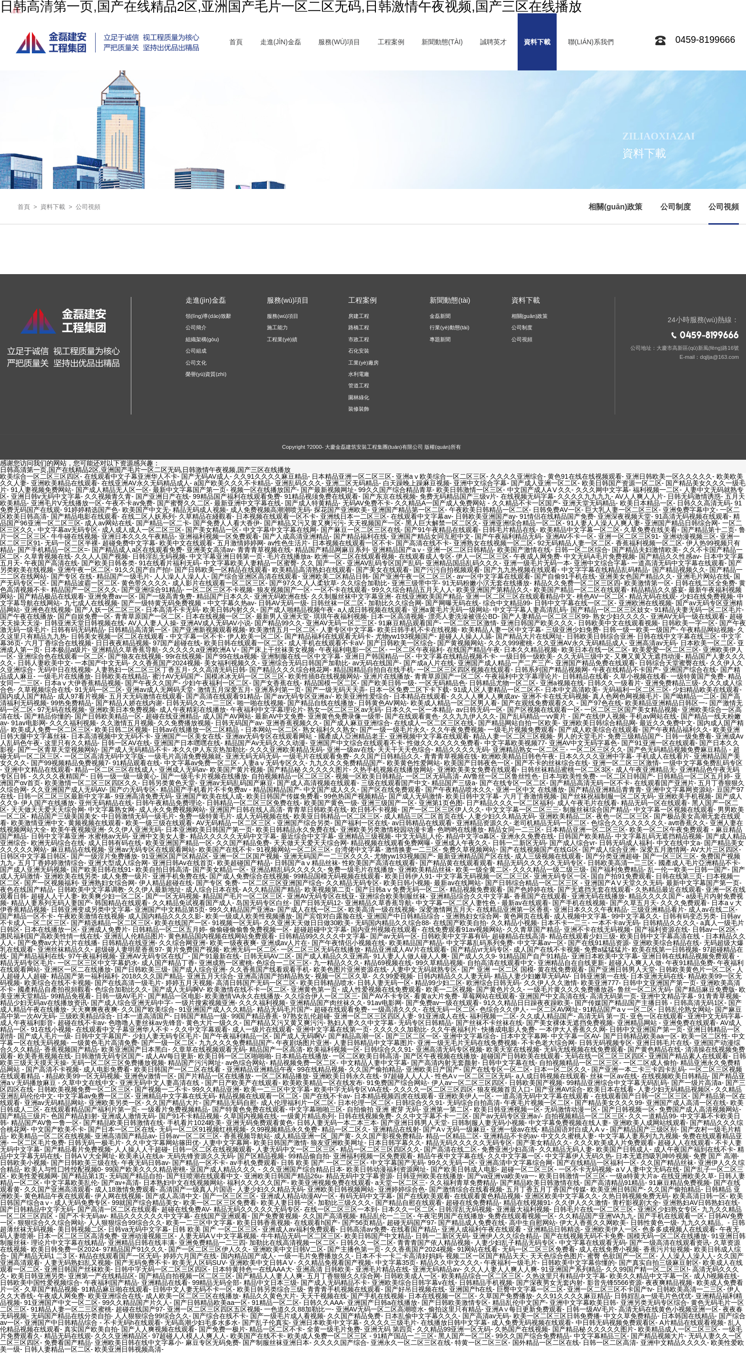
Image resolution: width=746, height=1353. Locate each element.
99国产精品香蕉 (255, 1016)
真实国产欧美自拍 (91, 1329)
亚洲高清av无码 (652, 643)
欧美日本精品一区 (646, 503)
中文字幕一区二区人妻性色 (457, 903)
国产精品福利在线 (360, 536)
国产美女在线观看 (382, 569)
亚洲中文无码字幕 (714, 1016)
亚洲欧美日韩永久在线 (346, 1076)
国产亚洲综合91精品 (151, 589)
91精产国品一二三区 (403, 1336)
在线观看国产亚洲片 (664, 783)
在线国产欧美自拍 (459, 923)
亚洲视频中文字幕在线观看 (429, 736)
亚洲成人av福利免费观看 (299, 1229)
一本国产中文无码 (101, 663)
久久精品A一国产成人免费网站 (441, 503)
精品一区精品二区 (452, 1136)
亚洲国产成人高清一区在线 (686, 1102)
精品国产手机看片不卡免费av (204, 789)
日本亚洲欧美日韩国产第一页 (209, 829)
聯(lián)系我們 (591, 42)
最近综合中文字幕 (307, 836)
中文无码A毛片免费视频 (599, 556)
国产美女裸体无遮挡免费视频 (569, 1023)
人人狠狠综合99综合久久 (125, 1222)
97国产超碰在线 (176, 643)
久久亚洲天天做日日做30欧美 (307, 923)
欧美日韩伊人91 (408, 876)
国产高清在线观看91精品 (223, 696)
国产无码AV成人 (205, 476)
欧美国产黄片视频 (236, 769)
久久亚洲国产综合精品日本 (303, 1169)
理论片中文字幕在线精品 (67, 1242)
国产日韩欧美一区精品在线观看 (221, 569)
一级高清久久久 (395, 1009)
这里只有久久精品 (71, 743)
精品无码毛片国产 (283, 1009)
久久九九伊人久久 (469, 716)
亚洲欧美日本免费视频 (122, 709)
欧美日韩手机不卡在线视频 (417, 629)
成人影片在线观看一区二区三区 (218, 583)
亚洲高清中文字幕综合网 (515, 1162)
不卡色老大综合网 (548, 1043)
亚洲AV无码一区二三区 (340, 623)
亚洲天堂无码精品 (589, 503)
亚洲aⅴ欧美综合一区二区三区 (441, 476)
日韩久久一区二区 (366, 1242)
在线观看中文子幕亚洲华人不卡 (130, 476)
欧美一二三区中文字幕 (277, 1089)
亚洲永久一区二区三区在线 (411, 1342)
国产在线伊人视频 (599, 716)
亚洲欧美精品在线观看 (64, 483)
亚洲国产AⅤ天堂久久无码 (623, 883)
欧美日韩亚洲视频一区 (507, 1109)
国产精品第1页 (83, 1176)
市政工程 (358, 339)
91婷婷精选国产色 (91, 510)
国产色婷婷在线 (530, 889)
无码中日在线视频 (64, 669)
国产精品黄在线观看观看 (456, 863)
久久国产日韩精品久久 (386, 756)
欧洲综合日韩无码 (493, 983)
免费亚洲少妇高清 (508, 1149)
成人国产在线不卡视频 (546, 949)
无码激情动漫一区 (571, 1109)
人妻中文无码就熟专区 (424, 969)
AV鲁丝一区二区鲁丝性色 (501, 776)
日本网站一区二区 (271, 729)
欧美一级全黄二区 (482, 869)
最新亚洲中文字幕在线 (247, 503)
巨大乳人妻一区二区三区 (621, 510)
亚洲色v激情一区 (149, 1076)
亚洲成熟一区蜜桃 (225, 963)
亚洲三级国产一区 (387, 803)
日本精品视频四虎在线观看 (394, 1096)
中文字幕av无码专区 (68, 529)
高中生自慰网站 (532, 1222)
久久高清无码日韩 (218, 669)
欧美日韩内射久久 (229, 609)
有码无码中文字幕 (366, 1196)
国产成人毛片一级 (44, 1036)
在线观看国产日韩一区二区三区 (641, 1096)
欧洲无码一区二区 (250, 949)
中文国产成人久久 (330, 789)
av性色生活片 (287, 543)
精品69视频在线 (388, 963)
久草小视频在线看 (640, 676)
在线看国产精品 (414, 1229)
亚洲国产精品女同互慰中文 (431, 536)
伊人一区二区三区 (482, 556)
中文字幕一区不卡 (196, 636)
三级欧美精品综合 (85, 1016)
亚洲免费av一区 (111, 596)
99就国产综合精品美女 (145, 1202)
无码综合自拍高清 (473, 1102)
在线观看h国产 (316, 1222)
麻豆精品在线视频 (77, 849)
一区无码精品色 (442, 683)
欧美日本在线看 (610, 1089)
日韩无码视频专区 (605, 1043)
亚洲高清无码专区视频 (449, 1049)
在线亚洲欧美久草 (687, 1176)
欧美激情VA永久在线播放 (242, 996)
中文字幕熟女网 (111, 809)
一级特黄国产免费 (697, 676)
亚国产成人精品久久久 (224, 1169)
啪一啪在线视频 (260, 703)
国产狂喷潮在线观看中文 (203, 1176)
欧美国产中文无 (145, 510)
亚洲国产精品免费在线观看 (595, 663)
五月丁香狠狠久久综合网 (343, 1276)
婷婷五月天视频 (189, 983)
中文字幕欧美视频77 (514, 743)
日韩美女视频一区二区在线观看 (118, 636)
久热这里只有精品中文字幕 (566, 1276)
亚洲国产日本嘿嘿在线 (187, 743)
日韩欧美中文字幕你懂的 (578, 1262)
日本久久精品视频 (530, 649)
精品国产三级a (453, 783)
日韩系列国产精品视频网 (551, 669)
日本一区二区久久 (560, 1069)
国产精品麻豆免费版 (705, 989)
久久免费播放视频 (184, 723)
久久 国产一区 (322, 563)
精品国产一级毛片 (123, 576)
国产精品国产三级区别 (643, 1129)
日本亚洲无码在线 (657, 976)
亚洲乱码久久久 (298, 483)
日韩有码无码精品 (77, 629)
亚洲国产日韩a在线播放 (382, 1302)
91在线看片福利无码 (169, 563)
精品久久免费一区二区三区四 (577, 583)
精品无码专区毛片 (26, 963)
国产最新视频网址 (327, 490)
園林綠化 (358, 397)
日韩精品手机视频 (485, 1282)
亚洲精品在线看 (164, 1282)
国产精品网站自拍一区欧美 (518, 723)
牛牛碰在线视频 (74, 536)
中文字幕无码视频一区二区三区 (483, 876)
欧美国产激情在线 (523, 549)
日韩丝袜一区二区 (337, 603)
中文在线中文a (678, 843)
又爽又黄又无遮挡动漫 (647, 656)
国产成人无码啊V (177, 989)
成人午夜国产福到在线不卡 (694, 1149)
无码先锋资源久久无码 (200, 1156)
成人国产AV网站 (227, 716)
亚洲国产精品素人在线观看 (688, 1056)
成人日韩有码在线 (114, 843)
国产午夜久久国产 (151, 683)
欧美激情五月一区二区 (282, 629)
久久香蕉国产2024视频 (166, 663)
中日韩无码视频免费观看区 (616, 1322)
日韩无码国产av (238, 723)
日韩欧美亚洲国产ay (485, 516)
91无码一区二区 (98, 689)
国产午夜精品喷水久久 (458, 789)
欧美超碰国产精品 (243, 863)
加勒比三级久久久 (344, 1202)
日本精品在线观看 (420, 696)
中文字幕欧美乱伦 (71, 1182)
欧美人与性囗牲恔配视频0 (62, 1169)
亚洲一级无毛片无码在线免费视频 (467, 1043)
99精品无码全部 (216, 1282)
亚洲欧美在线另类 (71, 876)
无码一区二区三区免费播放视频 (117, 1063)
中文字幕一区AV (575, 1036)
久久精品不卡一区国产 (525, 503)
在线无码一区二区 (449, 1009)
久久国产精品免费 (242, 843)
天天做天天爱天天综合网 (47, 809)
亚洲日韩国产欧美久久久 (537, 623)
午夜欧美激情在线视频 (91, 916)
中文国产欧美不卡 (57, 1129)
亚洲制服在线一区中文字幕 (301, 656)
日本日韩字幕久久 (395, 1142)
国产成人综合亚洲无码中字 (131, 1003)
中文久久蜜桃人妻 (567, 1136)
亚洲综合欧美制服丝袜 (392, 896)
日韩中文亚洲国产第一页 (659, 983)
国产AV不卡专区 (386, 996)
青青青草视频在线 (264, 549)
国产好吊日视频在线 (415, 1289)
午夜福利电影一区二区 (352, 649)
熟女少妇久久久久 (619, 616)
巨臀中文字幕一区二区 (530, 1289)
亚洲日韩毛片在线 (662, 1043)
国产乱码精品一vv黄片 (534, 716)
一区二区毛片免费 (37, 1142)
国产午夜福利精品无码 (508, 536)
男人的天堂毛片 (580, 736)
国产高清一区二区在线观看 (117, 1209)
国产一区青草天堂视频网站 (58, 749)
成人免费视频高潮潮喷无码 (270, 510)
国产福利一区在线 (361, 823)
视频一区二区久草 (341, 976)
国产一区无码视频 (172, 896)
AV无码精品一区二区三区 (234, 823)
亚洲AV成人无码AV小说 (215, 623)
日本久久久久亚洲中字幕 (595, 756)
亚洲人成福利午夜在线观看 (482, 1229)
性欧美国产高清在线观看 (378, 863)
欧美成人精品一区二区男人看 (454, 703)
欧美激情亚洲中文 (37, 823)
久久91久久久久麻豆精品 (271, 476)
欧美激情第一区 (647, 583)
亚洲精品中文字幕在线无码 (175, 1096)
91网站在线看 (477, 1249)
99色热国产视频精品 (354, 796)
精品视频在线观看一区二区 (259, 1096)
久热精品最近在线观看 (668, 889)
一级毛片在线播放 (64, 676)
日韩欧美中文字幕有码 (454, 936)
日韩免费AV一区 (557, 510)
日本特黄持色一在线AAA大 (252, 1269)
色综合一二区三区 (282, 963)
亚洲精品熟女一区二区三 (529, 749)
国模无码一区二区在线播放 (667, 1236)
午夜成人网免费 (536, 556)
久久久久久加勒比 (400, 1029)
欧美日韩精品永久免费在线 (296, 829)
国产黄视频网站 (460, 643)
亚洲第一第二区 (446, 1109)
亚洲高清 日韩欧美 (323, 1269)
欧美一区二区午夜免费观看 (670, 829)
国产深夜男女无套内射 (549, 1282)
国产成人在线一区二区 (310, 909)
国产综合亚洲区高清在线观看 (254, 576)
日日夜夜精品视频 (122, 643)
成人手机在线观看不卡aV (325, 643)
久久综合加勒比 (364, 583)
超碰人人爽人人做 (635, 963)
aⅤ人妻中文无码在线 (647, 1169)
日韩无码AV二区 (268, 956)
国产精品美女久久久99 (608, 1102)
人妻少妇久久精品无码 (501, 816)
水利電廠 (358, 374)
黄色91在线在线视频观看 (585, 476)
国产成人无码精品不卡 (134, 749)
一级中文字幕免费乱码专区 (703, 763)
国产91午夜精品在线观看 (441, 529)
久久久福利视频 (72, 723)
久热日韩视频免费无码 (635, 1196)
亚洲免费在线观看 (689, 1023)
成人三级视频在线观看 (548, 856)
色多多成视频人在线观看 (679, 1229)
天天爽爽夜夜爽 (94, 1009)
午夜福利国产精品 (110, 1282)
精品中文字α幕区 (471, 836)
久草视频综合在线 (44, 689)
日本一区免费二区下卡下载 (409, 689)
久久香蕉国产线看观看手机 (269, 969)
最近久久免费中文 (666, 723)
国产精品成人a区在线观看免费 (137, 549)
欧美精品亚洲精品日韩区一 (665, 703)
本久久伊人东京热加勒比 (208, 749)
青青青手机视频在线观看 (344, 1289)
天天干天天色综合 (404, 749)
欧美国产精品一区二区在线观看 (580, 589)
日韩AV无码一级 (282, 603)
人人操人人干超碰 (141, 1149)
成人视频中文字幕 (580, 916)
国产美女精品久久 (542, 1142)
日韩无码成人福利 (625, 843)
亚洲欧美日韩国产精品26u (283, 1176)
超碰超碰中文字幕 (320, 929)
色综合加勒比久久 (121, 989)
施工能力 (277, 327)
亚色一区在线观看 (656, 1016)
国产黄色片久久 (499, 989)
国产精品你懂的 (47, 716)
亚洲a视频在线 (562, 683)
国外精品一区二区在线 (545, 1342)
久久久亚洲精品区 (121, 1336)
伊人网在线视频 (118, 1196)
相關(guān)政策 (529, 316)
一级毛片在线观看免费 (316, 756)
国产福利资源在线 (661, 929)
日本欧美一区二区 (707, 643)
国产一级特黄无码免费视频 (162, 603)
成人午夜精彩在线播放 (192, 709)
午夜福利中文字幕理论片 (521, 676)
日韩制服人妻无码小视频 (488, 1122)
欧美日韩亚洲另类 (37, 1276)
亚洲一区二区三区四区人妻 (374, 1016)
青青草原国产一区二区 (148, 616)
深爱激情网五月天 (445, 909)
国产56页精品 (362, 1222)
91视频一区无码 (236, 923)
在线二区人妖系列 (148, 516)
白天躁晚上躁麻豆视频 (416, 483)
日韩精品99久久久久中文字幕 (322, 936)
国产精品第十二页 (708, 529)
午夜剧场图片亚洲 (302, 1043)
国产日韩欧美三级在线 (84, 1162)
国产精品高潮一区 (355, 1036)
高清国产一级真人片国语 (196, 1189)
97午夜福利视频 (92, 956)
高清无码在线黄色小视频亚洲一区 (668, 1309)
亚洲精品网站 (638, 1023)
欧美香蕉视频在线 (44, 1056)
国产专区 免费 (217, 883)
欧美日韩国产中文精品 (377, 1236)
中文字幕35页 (395, 1262)
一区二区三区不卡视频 (219, 589)
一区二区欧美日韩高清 (366, 1056)
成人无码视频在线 (262, 816)
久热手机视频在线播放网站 (393, 769)
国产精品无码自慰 (229, 1102)
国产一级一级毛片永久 (393, 729)
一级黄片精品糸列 (307, 1116)
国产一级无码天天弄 (335, 689)
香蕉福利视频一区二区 (649, 543)
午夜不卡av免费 (129, 503)
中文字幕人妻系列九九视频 (638, 1136)
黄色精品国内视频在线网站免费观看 (221, 936)
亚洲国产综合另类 (303, 823)
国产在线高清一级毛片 (128, 983)
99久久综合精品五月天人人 (412, 589)
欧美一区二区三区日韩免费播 (556, 1316)
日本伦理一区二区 (364, 1102)
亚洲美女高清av (210, 549)
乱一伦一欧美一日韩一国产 (687, 869)
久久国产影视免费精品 (388, 1136)
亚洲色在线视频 (47, 609)
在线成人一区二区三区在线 (434, 723)
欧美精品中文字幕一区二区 (580, 529)
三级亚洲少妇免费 (572, 629)
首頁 (236, 42)
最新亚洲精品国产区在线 (473, 856)
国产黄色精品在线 (654, 1049)
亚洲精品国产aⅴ (397, 549)
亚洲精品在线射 (396, 1129)
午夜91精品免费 (689, 963)
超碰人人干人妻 (54, 896)
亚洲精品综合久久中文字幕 (470, 896)
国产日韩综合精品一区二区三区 (532, 883)
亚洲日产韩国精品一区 (378, 656)
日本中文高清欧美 (571, 689)
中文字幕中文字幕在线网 (279, 529)
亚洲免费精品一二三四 (212, 1242)
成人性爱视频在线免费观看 (382, 989)
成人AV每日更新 (170, 1056)
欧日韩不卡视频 (374, 809)
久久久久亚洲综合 (516, 476)
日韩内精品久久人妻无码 (454, 976)
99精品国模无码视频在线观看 (337, 876)
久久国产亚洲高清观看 (57, 1189)
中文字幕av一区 (540, 943)
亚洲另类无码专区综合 (653, 1302)
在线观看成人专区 (425, 556)
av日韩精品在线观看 (422, 823)
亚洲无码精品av (436, 1269)
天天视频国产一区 (374, 523)
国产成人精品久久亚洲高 (332, 956)
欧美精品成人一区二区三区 (678, 1329)
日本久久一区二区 (408, 1209)
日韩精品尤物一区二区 (502, 683)
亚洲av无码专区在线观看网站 (270, 736)
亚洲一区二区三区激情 (625, 763)
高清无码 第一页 (602, 1016)
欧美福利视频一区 (333, 1049)
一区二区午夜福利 (415, 649)
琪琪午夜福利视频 (340, 616)
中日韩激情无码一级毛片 (138, 816)
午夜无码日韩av (144, 1162)
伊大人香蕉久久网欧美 (593, 1222)
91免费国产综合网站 (396, 1082)
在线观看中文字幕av (421, 516)
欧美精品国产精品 (415, 943)
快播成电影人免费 (508, 1029)
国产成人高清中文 (172, 1196)
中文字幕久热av (231, 603)
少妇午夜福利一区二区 (215, 683)
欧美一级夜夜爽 (233, 943)
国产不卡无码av (82, 1216)
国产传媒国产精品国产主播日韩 (622, 1003)
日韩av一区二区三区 (189, 1136)
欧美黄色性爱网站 (413, 763)
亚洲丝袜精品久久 (64, 949)
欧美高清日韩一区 (699, 1196)
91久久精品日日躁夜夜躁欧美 (527, 1003)
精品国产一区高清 (276, 1049)
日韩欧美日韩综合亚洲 (600, 636)
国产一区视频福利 (51, 883)
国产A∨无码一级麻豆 (454, 1129)
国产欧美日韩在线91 (101, 869)
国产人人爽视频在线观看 (158, 1329)
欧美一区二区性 (704, 1036)
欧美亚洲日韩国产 (617, 1189)
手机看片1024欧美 (194, 1122)
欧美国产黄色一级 (330, 803)
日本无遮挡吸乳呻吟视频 (652, 1156)
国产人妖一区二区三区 (108, 609)
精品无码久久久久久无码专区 (540, 863)
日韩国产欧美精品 (584, 836)
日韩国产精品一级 (200, 1016)
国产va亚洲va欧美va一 (501, 1176)
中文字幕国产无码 (397, 1162)
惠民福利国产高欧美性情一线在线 (50, 936)
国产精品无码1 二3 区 (43, 1256)
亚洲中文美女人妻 (159, 836)
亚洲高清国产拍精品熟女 (274, 976)
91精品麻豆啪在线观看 (115, 1289)
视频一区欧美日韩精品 (368, 776)
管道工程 (358, 385)
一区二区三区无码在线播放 (321, 949)
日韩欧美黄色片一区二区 (695, 969)
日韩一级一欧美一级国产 (639, 629)
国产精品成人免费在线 (471, 1222)
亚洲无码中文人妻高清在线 (160, 1082)
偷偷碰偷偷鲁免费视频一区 (249, 929)
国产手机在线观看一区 (671, 1216)
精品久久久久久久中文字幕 (150, 1216)
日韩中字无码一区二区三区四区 (161, 1269)
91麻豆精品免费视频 (679, 1182)
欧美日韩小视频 (406, 883)
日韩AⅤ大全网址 (89, 1156)
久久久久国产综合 (340, 1342)
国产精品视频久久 (679, 569)
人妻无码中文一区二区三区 (296, 1149)
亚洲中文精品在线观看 (37, 769)
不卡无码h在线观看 (132, 1322)
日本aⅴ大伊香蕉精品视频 (82, 683)
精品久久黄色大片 (269, 1296)
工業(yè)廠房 (363, 362)
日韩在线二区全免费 (705, 583)
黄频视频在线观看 (94, 823)
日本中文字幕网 (524, 1036)
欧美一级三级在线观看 (159, 823)
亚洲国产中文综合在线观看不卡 (356, 743)
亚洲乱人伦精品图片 (134, 936)
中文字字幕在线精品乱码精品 (604, 569)
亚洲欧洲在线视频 (645, 603)
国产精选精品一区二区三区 (111, 923)
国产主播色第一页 (354, 1249)
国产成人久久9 (473, 956)
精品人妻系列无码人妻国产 (51, 903)
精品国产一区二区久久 (84, 589)
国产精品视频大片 (657, 1336)
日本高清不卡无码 (172, 609)
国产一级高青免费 (165, 596)
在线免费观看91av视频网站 (462, 929)
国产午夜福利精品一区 (236, 1036)
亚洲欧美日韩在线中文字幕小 (138, 1342)
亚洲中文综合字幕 (480, 483)
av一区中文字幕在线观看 (493, 576)
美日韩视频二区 (81, 1229)
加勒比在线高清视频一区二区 (292, 1242)
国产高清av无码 (486, 1316)
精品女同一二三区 (514, 829)
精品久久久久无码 (462, 749)
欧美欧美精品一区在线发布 (323, 1082)
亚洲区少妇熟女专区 (667, 1209)
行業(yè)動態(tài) (449, 327)
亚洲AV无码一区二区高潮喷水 (380, 1309)
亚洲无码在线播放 (598, 896)
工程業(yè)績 (282, 339)
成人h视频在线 (715, 1276)
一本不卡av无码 (615, 923)
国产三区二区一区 (412, 1036)
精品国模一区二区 (330, 683)
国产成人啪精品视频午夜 (297, 609)
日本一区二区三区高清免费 (78, 1236)
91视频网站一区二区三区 (293, 849)
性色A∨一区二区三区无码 (473, 1076)
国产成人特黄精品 (311, 503)
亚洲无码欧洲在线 (280, 596)
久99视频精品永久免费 (284, 1129)
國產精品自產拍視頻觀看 (54, 989)
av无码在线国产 (376, 663)
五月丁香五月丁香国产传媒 (546, 1189)
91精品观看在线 (136, 763)
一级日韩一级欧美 (526, 656)
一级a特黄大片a (633, 1176)
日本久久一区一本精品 (418, 709)
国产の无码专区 (132, 789)
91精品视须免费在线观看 (321, 496)
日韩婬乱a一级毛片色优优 (652, 1296)
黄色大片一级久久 (212, 1023)
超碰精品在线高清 (518, 936)
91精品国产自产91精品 (533, 956)
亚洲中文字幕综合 (469, 1036)
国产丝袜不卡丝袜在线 (489, 1023)
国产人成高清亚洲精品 (296, 536)
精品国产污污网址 (194, 1063)
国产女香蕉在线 (276, 683)
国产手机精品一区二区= (53, 549)
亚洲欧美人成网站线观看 (649, 1122)
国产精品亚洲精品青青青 (605, 789)
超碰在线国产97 (139, 1309)
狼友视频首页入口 (503, 1089)
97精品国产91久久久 (133, 1249)
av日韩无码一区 (479, 709)
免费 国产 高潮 (715, 1156)
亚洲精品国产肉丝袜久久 (326, 1003)
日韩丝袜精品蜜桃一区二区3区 (566, 769)
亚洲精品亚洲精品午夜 (259, 1069)
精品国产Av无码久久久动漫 (265, 743)
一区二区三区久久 (596, 749)
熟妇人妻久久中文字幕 (360, 1023)
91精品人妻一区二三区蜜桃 (71, 1309)
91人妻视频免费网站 (41, 490)
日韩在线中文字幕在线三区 (677, 636)
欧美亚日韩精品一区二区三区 (337, 816)
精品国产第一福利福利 (84, 976)
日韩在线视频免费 (365, 1116)
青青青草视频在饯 (450, 756)
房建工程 (358, 316)
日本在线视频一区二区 (219, 616)
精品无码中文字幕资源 (359, 1176)
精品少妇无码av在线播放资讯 (43, 1003)
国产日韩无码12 (317, 903)
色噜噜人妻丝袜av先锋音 (145, 1023)
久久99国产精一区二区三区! (647, 1269)
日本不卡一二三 (564, 923)
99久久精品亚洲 (216, 1089)
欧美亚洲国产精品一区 (179, 843)
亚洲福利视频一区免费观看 (219, 536)
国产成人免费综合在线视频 (249, 876)
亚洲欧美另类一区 (115, 1102)
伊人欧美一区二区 (254, 636)
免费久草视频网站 (469, 849)
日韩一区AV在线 (125, 743)
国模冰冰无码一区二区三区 (245, 676)
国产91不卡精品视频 (189, 1116)
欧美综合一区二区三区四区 (40, 476)
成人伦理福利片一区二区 (297, 1102)
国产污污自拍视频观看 (446, 569)
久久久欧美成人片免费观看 (614, 1142)
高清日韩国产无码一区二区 (256, 983)
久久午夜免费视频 (457, 729)
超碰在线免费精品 (472, 1202)
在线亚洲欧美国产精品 (428, 596)
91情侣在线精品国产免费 (557, 516)
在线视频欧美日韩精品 (674, 1076)
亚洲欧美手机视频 (684, 796)
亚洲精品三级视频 (364, 836)
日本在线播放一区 (51, 929)
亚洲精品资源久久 (483, 823)
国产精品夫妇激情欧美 (645, 549)
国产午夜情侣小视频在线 (348, 943)
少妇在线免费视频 (706, 596)
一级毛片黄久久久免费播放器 (570, 989)
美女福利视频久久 (230, 663)
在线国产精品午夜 (473, 649)
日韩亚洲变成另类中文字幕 (91, 909)
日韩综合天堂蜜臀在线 (672, 663)
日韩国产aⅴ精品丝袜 (306, 863)
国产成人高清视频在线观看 (317, 783)
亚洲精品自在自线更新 (571, 963)
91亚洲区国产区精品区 (175, 856)
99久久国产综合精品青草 (395, 490)
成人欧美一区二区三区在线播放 (192, 1296)
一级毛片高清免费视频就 (184, 756)
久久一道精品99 (652, 1116)
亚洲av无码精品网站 (54, 1102)
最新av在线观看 (525, 903)
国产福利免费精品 (617, 869)
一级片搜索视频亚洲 (205, 1003)
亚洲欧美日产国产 (432, 1069)
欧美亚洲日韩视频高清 (128, 1349)
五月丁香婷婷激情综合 (51, 863)
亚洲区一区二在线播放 (77, 969)
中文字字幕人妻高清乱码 (529, 609)
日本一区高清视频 (397, 616)
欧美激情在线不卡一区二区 (247, 989)
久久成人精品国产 (546, 1016)
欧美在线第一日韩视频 (665, 949)
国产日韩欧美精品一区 (108, 716)
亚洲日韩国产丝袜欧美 (77, 1269)
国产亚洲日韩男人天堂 (622, 969)
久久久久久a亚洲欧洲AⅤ (199, 649)
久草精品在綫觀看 (205, 516)
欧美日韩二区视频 (121, 729)
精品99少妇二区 (438, 983)
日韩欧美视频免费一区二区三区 (84, 1089)
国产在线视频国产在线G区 (539, 849)
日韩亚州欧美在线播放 (429, 1176)
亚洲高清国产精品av (125, 1136)
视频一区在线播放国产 (263, 490)
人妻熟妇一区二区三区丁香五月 (141, 669)
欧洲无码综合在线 (57, 843)
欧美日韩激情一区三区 (469, 490)
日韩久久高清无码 (703, 503)
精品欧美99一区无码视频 (83, 1076)
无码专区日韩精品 (425, 1023)
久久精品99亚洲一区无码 (454, 1329)
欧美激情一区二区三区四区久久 (91, 783)
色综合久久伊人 (503, 1009)
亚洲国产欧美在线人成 (209, 796)
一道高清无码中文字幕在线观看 (678, 563)
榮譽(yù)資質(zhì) (206, 374)
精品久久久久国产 (655, 896)
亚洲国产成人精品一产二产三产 (504, 663)
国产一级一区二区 (168, 1043)
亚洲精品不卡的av (510, 1136)
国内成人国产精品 (26, 696)
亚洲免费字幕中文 (689, 510)
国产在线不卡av (326, 1096)
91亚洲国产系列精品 (571, 1269)
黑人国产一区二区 (464, 1336)
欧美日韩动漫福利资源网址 (386, 1169)
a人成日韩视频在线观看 (372, 609)
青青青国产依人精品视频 (434, 1242)
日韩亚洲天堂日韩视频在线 (84, 623)
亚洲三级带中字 (415, 583)
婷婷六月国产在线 (189, 1256)
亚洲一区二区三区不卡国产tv (609, 1289)
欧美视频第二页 (327, 889)
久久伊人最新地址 (154, 889)
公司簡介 (196, 327)
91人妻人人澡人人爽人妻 (604, 523)
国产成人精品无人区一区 (112, 490)
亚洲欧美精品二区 (565, 816)
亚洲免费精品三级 (671, 683)
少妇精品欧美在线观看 (706, 689)
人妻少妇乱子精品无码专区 (515, 1242)
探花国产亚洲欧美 (340, 510)
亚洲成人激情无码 (128, 1116)
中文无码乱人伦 (418, 836)
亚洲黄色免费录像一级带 (344, 716)
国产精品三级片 (23, 1116)
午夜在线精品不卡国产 (625, 669)
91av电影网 (28, 723)
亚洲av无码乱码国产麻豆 (236, 783)
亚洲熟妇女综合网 (108, 883)
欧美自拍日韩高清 (162, 869)
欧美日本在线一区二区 (594, 649)
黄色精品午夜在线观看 (57, 1196)
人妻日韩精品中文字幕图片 (373, 1043)
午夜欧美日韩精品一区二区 (489, 510)
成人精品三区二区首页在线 (424, 816)
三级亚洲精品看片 (657, 909)
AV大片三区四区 (714, 849)
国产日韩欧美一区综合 (400, 643)
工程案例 (391, 42)
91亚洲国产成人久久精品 (216, 1009)
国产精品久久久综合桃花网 (289, 669)
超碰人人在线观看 (684, 1142)
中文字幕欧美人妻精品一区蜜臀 (250, 563)
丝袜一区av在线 (613, 1076)
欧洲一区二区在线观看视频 (354, 556)
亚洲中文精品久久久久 (673, 1342)
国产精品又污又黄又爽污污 (304, 523)
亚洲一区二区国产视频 (246, 856)
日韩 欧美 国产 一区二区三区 (323, 1162)
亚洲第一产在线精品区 (101, 1276)
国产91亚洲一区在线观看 (658, 743)
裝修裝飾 (358, 409)
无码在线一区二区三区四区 (605, 1056)
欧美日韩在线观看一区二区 (244, 643)
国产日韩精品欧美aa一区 (640, 1036)
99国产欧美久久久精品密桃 (145, 1169)
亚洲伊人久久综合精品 (505, 1236)
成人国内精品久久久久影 (164, 916)
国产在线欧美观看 (423, 1196)
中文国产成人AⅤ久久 (539, 490)
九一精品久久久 (337, 963)
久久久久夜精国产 (59, 776)
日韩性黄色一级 (653, 1222)
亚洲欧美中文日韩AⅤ (261, 1262)
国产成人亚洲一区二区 (544, 483)
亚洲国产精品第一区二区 (408, 510)
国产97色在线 (600, 703)
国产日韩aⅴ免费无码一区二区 (400, 889)
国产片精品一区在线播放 (214, 1076)
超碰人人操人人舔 (465, 636)
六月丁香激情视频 (530, 796)
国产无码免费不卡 (141, 1262)
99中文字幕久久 (635, 916)
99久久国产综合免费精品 (533, 1336)
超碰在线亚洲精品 (172, 716)
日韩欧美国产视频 (535, 1082)
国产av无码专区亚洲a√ (298, 696)
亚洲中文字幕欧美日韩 (583, 1302)
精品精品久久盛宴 (657, 589)
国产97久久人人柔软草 (303, 583)
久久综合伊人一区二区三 (321, 996)
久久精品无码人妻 (565, 1149)
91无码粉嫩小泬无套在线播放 (486, 583)
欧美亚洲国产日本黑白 (134, 1049)
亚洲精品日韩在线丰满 (141, 1242)
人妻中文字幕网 (226, 1142)
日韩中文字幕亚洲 (57, 836)
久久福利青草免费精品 (463, 1182)
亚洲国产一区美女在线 (188, 736)
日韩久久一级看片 (614, 683)
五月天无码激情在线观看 (145, 696)
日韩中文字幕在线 (508, 1063)
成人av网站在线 (108, 523)
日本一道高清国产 (143, 1016)
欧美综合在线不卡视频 (57, 983)
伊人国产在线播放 (47, 803)
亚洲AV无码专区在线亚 (321, 896)
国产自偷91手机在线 (564, 576)
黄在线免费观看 (561, 969)
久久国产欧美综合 (148, 1009)
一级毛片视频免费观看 (521, 729)
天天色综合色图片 (556, 1256)
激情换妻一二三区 (412, 849)
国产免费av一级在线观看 (443, 1003)
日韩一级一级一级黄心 (123, 776)
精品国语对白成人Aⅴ (573, 1129)
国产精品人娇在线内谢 (129, 703)
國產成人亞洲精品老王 (351, 736)
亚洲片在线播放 (386, 676)
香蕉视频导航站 (247, 1136)
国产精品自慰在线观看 (408, 1202)
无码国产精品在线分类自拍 (71, 1316)
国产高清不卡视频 (52, 1069)
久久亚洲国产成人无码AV (68, 789)
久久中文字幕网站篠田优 (162, 1142)
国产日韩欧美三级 (141, 969)
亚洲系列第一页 (278, 689)
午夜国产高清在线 (51, 563)
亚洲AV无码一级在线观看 (688, 616)
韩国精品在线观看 (121, 903)
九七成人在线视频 (91, 603)
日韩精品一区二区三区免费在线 (253, 803)
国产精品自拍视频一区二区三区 (185, 1276)
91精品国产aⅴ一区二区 (618, 1009)
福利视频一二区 (656, 490)
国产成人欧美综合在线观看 (598, 729)
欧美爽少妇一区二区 (111, 896)
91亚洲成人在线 (442, 1016)
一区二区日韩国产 (626, 776)
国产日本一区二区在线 (121, 1129)
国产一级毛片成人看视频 (287, 1316)
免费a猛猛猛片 (606, 949)
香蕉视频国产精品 (71, 1049)
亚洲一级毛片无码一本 (536, 563)
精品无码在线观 (652, 596)
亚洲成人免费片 (104, 929)
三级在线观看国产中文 (394, 783)
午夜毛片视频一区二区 (537, 1102)
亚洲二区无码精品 (352, 483)
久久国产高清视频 (329, 1216)
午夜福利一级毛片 (510, 1262)
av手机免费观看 (253, 1162)
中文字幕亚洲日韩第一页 (226, 556)
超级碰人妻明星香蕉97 (128, 949)
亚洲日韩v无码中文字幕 (46, 496)
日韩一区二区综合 (581, 549)
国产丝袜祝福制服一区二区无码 (607, 796)
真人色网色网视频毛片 (625, 696)
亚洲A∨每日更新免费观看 (523, 1309)
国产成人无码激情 (415, 796)
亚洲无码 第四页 (388, 1329)
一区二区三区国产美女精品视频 (630, 709)
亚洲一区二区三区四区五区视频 (213, 1309)
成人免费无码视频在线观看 (531, 1322)
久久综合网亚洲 (182, 943)
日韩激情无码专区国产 (108, 1056)
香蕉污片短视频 (666, 1249)
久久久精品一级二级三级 (549, 869)
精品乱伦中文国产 (519, 1302)
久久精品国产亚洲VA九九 (596, 1216)
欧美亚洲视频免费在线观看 (331, 1182)
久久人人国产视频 (101, 556)
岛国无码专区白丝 (262, 903)
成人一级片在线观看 (262, 1029)
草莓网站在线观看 (488, 996)
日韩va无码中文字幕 (138, 1229)
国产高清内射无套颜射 (444, 1063)
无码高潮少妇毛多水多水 (201, 1322)
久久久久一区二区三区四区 (433, 1089)
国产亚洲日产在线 (162, 496)
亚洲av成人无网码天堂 (159, 689)
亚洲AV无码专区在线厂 (153, 956)
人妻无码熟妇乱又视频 (77, 1262)
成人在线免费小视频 (609, 1249)
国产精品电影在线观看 (84, 516)
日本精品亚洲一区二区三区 (352, 476)
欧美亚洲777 (599, 983)
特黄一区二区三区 (481, 1342)
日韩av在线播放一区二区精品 (196, 729)
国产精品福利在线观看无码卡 (328, 636)
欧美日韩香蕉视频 (263, 1222)
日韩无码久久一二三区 (199, 703)
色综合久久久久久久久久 (627, 823)
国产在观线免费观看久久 (539, 703)
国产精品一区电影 (174, 996)
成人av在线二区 (712, 909)
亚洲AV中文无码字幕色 (583, 743)
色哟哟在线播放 (460, 829)
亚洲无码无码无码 (252, 756)
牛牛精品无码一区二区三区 (301, 1236)
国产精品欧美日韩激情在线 (123, 1122)
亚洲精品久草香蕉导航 (125, 649)
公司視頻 (88, 206)
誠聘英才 (493, 42)
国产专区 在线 (72, 576)
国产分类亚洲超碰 (612, 856)
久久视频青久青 (108, 496)
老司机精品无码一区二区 (550, 823)
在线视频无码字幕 (527, 496)
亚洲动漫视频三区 (689, 536)
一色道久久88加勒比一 (298, 1309)
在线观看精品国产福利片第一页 (90, 1109)
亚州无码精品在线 (105, 803)
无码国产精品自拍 (135, 1176)
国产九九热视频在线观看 (520, 569)
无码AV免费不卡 (367, 503)
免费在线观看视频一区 (521, 1216)
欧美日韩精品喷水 (326, 983)
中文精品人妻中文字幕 (374, 1063)
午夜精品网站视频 (707, 629)
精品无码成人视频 (199, 510)
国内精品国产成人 (247, 1256)
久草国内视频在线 (250, 1116)
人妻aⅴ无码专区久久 (273, 763)
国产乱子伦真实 (265, 1322)
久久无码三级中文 (583, 656)
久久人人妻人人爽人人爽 (500, 1269)
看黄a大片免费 (436, 996)
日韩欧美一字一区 (688, 623)
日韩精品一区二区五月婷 (693, 776)
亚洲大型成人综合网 (118, 863)
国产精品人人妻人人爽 (269, 1276)
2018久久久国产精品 (152, 976)
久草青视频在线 (47, 556)
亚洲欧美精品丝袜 (425, 869)
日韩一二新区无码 (519, 843)
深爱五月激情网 (663, 849)
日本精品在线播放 (301, 1056)
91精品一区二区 (275, 1302)
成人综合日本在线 (212, 889)
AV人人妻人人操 (152, 623)
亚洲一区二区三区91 (628, 536)
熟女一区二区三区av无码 (344, 709)
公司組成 (196, 351)
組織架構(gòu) (202, 339)
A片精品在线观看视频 (691, 1322)
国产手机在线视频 (579, 903)
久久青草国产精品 (533, 929)
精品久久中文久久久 (450, 1262)
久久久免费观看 (683, 903)
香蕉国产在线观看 (540, 896)
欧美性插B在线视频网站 (323, 676)
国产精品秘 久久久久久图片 (308, 769)
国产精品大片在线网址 (529, 636)
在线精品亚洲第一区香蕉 (513, 909)
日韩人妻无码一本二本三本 (337, 1122)
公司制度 (521, 327)
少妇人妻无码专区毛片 (165, 1036)
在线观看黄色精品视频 (487, 1196)
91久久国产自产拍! (142, 569)
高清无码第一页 (613, 996)
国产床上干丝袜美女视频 (277, 649)
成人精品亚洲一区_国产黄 (312, 1136)
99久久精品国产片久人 (136, 1302)
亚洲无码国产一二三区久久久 (327, 856)
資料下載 (537, 42)
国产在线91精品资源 (598, 943)
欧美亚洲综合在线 (114, 1296)
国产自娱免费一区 (84, 616)
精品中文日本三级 (270, 1282)
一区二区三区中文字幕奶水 (97, 963)
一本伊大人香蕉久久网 (572, 1029)
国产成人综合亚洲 (609, 849)
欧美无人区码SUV (199, 1262)
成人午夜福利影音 (26, 1023)
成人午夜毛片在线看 (587, 803)
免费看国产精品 (67, 1342)
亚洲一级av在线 (350, 749)
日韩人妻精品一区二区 (57, 1349)
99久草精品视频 (439, 963)
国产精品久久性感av (669, 556)
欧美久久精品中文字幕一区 (649, 1276)
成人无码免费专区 (81, 1202)
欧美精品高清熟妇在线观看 (312, 569)
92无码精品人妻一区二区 (574, 543)
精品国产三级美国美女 (64, 816)
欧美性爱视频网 (34, 1176)
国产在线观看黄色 (411, 716)
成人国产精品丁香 (168, 963)
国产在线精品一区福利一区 (597, 1162)
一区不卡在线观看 (340, 589)
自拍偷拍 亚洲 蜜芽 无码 (383, 1109)
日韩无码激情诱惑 (694, 496)
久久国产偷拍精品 (375, 1069)
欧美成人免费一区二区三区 (51, 729)
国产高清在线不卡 (422, 543)
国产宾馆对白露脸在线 (329, 916)
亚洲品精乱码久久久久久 (287, 869)
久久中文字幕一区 (514, 1156)
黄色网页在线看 (526, 916)
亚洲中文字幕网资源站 (679, 789)
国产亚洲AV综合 (559, 1089)
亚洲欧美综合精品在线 (666, 943)
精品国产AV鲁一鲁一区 (45, 1122)
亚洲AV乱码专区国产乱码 (384, 563)
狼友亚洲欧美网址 (337, 1142)
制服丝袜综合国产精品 (596, 809)
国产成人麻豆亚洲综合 (357, 723)
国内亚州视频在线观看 (384, 929)
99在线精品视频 (321, 1069)
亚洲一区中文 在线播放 (530, 789)
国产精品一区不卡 (26, 916)
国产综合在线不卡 (219, 1316)
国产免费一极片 (222, 1329)
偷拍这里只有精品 (454, 1309)
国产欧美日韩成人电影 (464, 1169)
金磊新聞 (440, 316)
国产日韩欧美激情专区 (455, 1302)
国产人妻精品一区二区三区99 (545, 616)
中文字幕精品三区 (600, 1336)
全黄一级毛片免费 (333, 1329)
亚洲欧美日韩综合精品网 (599, 723)
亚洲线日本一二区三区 (353, 516)
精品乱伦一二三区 (386, 1216)
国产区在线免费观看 (391, 789)
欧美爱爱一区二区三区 (665, 649)
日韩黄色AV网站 (382, 703)
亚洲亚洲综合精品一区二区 (522, 523)
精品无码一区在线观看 (654, 803)
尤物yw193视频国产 (404, 636)
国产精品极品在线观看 (51, 596)
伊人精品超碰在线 (165, 883)
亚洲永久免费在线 (527, 836)
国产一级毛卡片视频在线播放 (204, 776)
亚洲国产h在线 (471, 1289)
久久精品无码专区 (352, 883)
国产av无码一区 (393, 936)
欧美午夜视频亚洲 (77, 829)
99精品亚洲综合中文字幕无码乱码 (616, 1082)
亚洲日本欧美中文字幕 (604, 956)
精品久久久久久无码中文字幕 (233, 836)
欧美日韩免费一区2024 (65, 1249)
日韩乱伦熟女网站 (684, 1009)
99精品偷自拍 (308, 1156)
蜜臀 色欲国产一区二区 (621, 1256)
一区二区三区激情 (470, 623)
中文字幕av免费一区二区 (201, 763)
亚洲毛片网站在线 (703, 576)
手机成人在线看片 (662, 756)
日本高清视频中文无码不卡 (111, 736)
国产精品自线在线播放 (320, 703)
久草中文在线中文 (88, 1082)
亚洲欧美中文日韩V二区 (288, 1249)
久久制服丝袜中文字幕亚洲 (351, 596)
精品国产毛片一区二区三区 (243, 896)
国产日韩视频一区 (628, 1109)
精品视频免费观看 (476, 889)
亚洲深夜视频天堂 (624, 516)
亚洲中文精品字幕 (667, 996)
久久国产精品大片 (172, 1102)
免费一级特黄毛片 (205, 816)
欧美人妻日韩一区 (287, 1202)
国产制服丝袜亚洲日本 (276, 1342)
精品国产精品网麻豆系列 (331, 549)
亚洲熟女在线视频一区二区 (493, 543)
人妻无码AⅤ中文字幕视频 (217, 1236)
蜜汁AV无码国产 (176, 676)
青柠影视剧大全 (635, 1202)
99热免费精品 (71, 703)
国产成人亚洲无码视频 (33, 869)
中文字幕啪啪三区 (316, 1109)
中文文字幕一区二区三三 (522, 809)
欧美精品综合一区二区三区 (481, 1276)
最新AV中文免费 (279, 716)
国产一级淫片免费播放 (104, 856)
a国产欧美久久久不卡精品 (232, 483)
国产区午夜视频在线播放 (440, 1056)
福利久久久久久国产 (257, 1182)
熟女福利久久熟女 (329, 729)
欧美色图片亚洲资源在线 (350, 969)
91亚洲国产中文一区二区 (61, 1302)
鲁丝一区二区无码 (644, 989)
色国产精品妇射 (74, 1116)
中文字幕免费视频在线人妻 (569, 1122)
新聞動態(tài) (442, 42)
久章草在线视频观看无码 (208, 1049)
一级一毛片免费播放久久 (314, 1256)
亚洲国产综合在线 (689, 669)
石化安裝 (358, 351)
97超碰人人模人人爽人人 (189, 1336)
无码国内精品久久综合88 (392, 923)
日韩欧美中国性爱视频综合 (40, 1282)
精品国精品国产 (276, 789)
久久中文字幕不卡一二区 (432, 1116)
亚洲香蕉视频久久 (292, 723)
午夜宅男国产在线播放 (450, 1216)
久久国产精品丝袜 (667, 1162)
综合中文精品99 (506, 603)
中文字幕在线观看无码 (592, 1242)
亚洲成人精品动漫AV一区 (297, 1196)
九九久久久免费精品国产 (346, 763)
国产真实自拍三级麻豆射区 (659, 1262)
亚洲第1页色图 (440, 803)
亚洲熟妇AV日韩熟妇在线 (700, 1202)
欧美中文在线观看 (186, 543)
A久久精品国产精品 (271, 889)
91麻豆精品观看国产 (409, 623)
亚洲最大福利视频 (523, 1209)
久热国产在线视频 (521, 1329)
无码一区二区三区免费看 (538, 1249)
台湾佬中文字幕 (357, 849)
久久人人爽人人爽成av (484, 696)
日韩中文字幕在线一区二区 (574, 603)
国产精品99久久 (278, 623)
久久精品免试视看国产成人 (192, 903)
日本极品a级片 (66, 649)
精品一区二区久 (345, 1129)
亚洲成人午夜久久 (461, 843)
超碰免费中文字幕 (129, 543)
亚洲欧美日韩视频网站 (340, 1189)
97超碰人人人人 (407, 1076)
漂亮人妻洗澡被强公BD (462, 616)
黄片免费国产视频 (192, 949)
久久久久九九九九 (584, 496)
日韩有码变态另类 (689, 916)
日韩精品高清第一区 (138, 629)
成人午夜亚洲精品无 (646, 769)
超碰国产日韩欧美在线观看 (520, 1056)
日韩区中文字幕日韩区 (33, 856)
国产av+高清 (120, 1182)
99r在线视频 (184, 656)
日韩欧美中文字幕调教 (91, 889)
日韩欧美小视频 (23, 1162)
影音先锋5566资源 (614, 1282)
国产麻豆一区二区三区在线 (361, 529)
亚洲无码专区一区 (560, 876)
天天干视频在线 (323, 1296)
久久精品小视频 (514, 923)
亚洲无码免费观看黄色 (259, 1122)
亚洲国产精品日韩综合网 (681, 523)
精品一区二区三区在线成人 (115, 769)
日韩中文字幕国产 (101, 1036)
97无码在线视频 (61, 709)
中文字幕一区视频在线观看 (674, 809)
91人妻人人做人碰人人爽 (410, 956)
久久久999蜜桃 (510, 643)
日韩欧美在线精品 (121, 676)
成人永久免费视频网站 (172, 809)
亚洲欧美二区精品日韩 (335, 576)
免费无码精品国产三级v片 (458, 496)
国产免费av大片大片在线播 (58, 943)
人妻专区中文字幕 (346, 629)
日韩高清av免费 (363, 1229)
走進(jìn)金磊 (280, 42)
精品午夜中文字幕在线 (450, 1156)
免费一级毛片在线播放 (360, 869)
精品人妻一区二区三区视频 (513, 736)
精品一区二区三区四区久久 (380, 1149)
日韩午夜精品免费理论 (169, 803)
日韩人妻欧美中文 (44, 663)
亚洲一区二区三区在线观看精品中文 (519, 596)
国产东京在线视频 (389, 496)
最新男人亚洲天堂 (282, 616)
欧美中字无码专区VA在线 (351, 1089)
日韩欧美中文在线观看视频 (618, 623)
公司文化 (196, 362)
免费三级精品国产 (634, 736)
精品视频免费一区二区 (303, 1063)
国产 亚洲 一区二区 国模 (497, 969)
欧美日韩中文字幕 (472, 796)
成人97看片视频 (81, 696)
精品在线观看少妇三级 (582, 936)
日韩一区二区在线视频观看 (212, 1149)
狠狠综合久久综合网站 (51, 1222)
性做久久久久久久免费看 (443, 743)
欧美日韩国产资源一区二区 (622, 483)
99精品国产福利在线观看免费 (236, 496)
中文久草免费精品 (630, 1316)
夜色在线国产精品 (26, 889)
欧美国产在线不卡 (225, 849)
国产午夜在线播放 (26, 616)
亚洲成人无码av (182, 769)
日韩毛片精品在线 (509, 529)
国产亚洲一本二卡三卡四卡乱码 (638, 1069)
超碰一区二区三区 (527, 1169)
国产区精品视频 (260, 1156)
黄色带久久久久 (144, 583)
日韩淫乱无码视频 (159, 556)
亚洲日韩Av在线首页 (182, 863)
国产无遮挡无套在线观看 (594, 889)
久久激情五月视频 (127, 723)
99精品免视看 (71, 996)
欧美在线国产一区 (181, 923)
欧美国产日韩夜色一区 (477, 763)
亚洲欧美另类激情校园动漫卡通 (386, 829)
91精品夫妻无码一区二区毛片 (698, 609)
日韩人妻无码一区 (384, 983)
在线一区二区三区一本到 (340, 1209)
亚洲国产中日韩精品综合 (404, 916)
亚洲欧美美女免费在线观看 (477, 769)
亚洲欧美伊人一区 (464, 1096)
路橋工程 (358, 327)
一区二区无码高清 (432, 776)
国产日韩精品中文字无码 (36, 1209)
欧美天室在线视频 (513, 1049)
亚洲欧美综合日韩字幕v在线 (413, 1282)
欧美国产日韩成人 (622, 1149)
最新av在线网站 (457, 883)
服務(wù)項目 (339, 42)
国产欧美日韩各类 (108, 563)
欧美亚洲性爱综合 (362, 696)
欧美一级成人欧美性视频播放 (249, 916)
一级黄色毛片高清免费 (104, 1043)
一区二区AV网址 (554, 1009)
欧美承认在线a (141, 1156)
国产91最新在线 (215, 956)
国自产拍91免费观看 (621, 876)
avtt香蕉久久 (687, 823)
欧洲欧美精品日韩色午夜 (518, 756)
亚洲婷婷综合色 (401, 1189)
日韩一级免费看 (688, 736)
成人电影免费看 (106, 1069)
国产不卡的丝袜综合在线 (551, 763)
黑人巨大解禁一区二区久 (442, 523)
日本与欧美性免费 (569, 776)
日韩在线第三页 (679, 876)
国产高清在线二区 (450, 1149)
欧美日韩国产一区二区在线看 (178, 1069)
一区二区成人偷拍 (650, 1063)
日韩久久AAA (323, 1302)
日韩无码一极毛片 (94, 1142)
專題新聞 (440, 339)
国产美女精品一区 (212, 529)
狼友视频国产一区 (283, 589)
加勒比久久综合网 (395, 603)
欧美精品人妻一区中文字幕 (501, 629)
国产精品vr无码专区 (480, 949)
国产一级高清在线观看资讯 (669, 1242)
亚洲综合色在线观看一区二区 (61, 656)
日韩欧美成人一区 (410, 1276)
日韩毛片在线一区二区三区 (593, 1209)
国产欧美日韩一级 (387, 683)
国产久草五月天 (633, 903)
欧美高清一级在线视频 (381, 909)
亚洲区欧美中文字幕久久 (561, 1196)
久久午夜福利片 (454, 1029)
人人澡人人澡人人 (180, 576)
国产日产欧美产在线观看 (241, 1082)
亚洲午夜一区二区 (84, 569)
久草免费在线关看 (650, 529)
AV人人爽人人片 (639, 496)
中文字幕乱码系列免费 (479, 943)
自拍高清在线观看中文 (500, 963)
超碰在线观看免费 (340, 1009)
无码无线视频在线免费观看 (584, 1049)
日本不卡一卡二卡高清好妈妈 (398, 1256)
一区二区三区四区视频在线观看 (463, 669)
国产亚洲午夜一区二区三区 (412, 576)
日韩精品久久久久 (669, 923)
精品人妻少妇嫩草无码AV (531, 976)
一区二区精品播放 (282, 1076)
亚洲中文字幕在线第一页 (332, 1029)
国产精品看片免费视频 (77, 1149)
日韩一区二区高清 (609, 1342)
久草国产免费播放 (505, 1296)
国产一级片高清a (696, 1082)
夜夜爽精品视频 (669, 1282)
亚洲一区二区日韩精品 (460, 549)
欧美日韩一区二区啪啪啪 (234, 1056)
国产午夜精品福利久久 (675, 729)
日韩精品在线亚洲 (128, 943)
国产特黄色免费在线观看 (248, 1109)
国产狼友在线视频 (134, 656)
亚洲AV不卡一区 (570, 536)
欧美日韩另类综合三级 (270, 1289)
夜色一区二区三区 (622, 816)
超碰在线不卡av (81, 1023)
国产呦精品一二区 (690, 696)
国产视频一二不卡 (161, 1089)
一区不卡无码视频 (585, 1169)
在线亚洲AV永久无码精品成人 (145, 483)
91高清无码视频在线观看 (692, 516)
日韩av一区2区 (714, 929)
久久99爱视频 (393, 976)
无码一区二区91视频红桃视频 (202, 1129)
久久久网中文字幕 (602, 490)
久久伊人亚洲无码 (134, 829)
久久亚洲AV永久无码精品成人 (581, 643)
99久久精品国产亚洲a (241, 909)
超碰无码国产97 (410, 1222)
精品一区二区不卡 (276, 1329)
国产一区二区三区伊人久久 (441, 809)
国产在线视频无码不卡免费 (583, 1236)
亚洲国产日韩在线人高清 (246, 809)
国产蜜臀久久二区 (183, 503)
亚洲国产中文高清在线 (552, 996)
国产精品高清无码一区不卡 (590, 783)
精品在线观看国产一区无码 (119, 1256)
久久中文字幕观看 (201, 1029)
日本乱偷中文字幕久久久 (421, 1316)
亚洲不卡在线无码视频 (555, 696)
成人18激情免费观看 (125, 1189)
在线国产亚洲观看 (220, 1216)
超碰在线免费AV (185, 1209)
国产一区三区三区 (669, 856)
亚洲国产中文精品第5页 (170, 909)
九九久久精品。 (704, 1222)
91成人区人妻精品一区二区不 (497, 689)
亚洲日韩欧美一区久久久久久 (669, 476)
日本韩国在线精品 (688, 1316)
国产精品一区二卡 (162, 523)
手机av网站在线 (653, 716)
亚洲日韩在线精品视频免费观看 (689, 956)
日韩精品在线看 (585, 676)
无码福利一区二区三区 (635, 689)
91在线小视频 (51, 1029)
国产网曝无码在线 (452, 603)
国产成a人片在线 (428, 663)
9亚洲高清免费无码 (143, 796)
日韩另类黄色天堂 (168, 783)
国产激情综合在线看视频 (465, 1189)
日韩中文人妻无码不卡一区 (193, 1289)
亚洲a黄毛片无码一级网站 (450, 609)
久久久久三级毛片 (390, 1322)
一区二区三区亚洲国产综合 (282, 883)
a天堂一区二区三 (400, 1182)
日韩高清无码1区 (699, 1003)
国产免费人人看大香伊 (226, 523)
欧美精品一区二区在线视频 (51, 1136)
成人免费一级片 (124, 876)
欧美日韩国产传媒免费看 (283, 796)
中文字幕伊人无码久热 (578, 1156)
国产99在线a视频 (231, 656)
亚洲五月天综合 (210, 976)
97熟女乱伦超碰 (306, 1016)
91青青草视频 (718, 996)
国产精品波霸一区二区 (84, 583)
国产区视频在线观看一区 (543, 709)
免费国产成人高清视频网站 (699, 1109)
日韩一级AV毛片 (120, 996)
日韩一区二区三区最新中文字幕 (64, 796)
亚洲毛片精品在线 (382, 1269)
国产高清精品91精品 (614, 1182)
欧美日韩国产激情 (280, 1142)
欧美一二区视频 (449, 989)
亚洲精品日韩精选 (553, 1229)
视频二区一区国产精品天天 (486, 1256)
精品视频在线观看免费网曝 (391, 843)
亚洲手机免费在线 (179, 876)
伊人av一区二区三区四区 (468, 1082)
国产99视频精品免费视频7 (69, 763)
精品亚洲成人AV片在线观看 (406, 949)
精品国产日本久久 (223, 596)
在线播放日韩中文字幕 (454, 1322)
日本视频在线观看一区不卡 (276, 516)
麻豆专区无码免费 (212, 1342)
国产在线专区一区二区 (513, 783)
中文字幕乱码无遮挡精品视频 (658, 836)
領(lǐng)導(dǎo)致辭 (208, 316)
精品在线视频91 (527, 1202)
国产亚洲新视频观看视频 (208, 629)
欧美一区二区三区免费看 (219, 1202)
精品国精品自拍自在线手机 (373, 669)
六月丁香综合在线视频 (58, 643)
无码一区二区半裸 (71, 543)
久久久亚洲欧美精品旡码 (286, 749)
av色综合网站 (246, 1063)
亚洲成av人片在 (284, 943)
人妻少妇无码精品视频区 (674, 1089)
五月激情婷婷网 (240, 543)
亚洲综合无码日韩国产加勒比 (305, 663)
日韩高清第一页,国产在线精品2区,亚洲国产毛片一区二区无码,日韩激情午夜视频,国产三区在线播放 (145, 470)
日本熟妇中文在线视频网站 (183, 1182)
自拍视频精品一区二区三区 (291, 776)
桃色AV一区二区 (601, 596)
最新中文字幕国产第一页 (189, 490)
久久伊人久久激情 (550, 983)
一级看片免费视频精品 (174, 1109)
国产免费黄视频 (275, 1216)
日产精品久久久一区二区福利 (509, 803)
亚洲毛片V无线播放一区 (66, 503)
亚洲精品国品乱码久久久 (462, 563)
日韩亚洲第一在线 (600, 976)
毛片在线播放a (289, 556)
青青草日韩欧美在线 (317, 809)
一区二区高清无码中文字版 (104, 756)
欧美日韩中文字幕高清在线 (661, 936)
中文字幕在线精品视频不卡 (456, 656)
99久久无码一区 (451, 1162)
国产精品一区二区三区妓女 (610, 609)
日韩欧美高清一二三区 (621, 863)
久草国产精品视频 (51, 1289)
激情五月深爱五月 (224, 689)
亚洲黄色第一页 (314, 989)
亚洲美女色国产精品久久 (635, 576)
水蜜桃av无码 (108, 836)
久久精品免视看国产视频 (334, 1262)
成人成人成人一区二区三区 (142, 529)
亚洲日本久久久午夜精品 (138, 536)
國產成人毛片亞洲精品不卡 (698, 863)
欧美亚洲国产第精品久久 (493, 589)
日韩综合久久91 (388, 1049)
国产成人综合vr (572, 843)
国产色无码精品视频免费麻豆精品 (678, 749)
